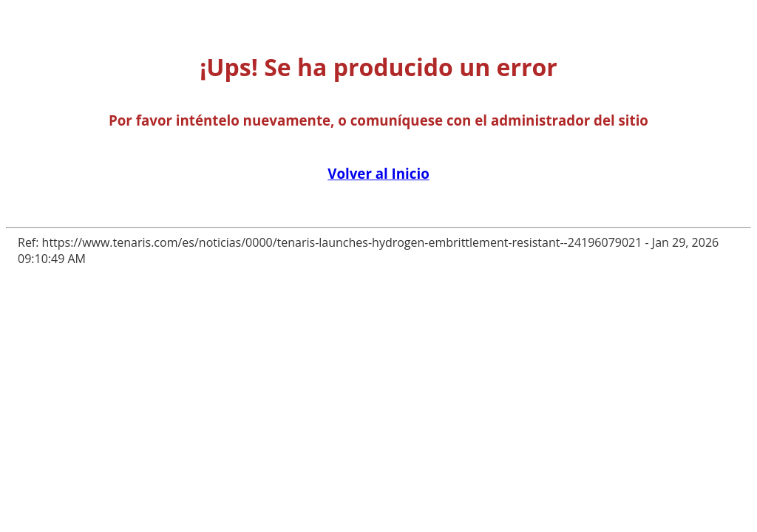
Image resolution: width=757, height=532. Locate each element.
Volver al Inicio (378, 173)
